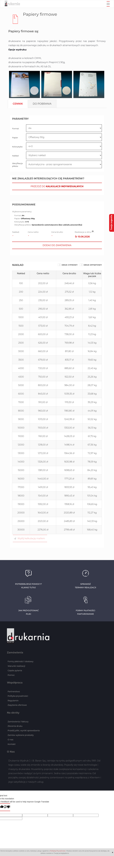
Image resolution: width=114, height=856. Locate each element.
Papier (15, 137)
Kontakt (11, 744)
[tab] (18, 104)
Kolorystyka (17, 147)
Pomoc (11, 675)
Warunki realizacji (16, 666)
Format (15, 128)
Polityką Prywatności (58, 851)
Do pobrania (42, 103)
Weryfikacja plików (17, 164)
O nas (10, 739)
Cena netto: (33, 232)
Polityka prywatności (18, 696)
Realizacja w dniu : (84, 232)
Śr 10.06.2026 (82, 236)
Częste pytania (15, 670)
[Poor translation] (6, 807)
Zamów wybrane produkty (21, 735)
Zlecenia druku (15, 726)
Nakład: (15, 232)
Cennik (18, 103)
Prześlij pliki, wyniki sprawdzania (24, 730)
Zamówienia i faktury (18, 721)
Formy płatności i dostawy (20, 661)
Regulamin (13, 700)
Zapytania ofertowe (17, 705)
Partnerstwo (14, 691)
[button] (57, 186)
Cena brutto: (57, 232)
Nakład (15, 156)
